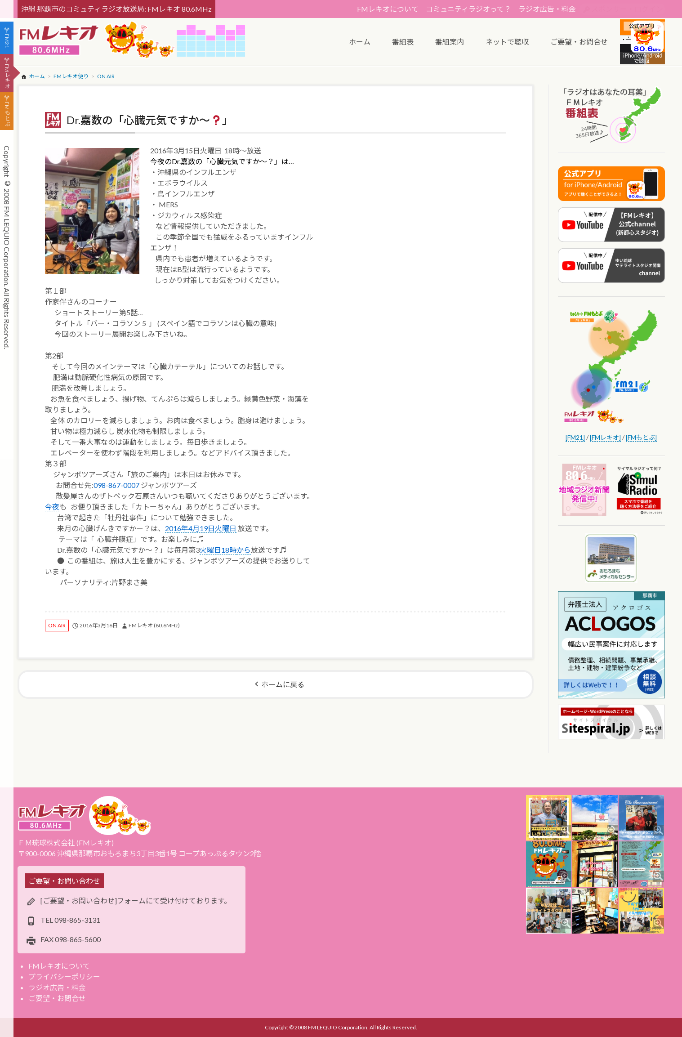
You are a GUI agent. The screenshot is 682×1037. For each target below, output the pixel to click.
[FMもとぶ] (641, 437)
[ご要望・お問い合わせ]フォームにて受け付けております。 (135, 900)
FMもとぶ (7, 114)
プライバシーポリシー (64, 976)
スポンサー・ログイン (627, 8)
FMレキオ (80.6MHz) (154, 625)
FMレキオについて (388, 8)
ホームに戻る (282, 684)
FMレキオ (7, 76)
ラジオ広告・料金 (547, 8)
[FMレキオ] (605, 437)
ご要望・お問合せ (57, 998)
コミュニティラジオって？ (468, 8)
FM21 (7, 41)
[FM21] (575, 437)
